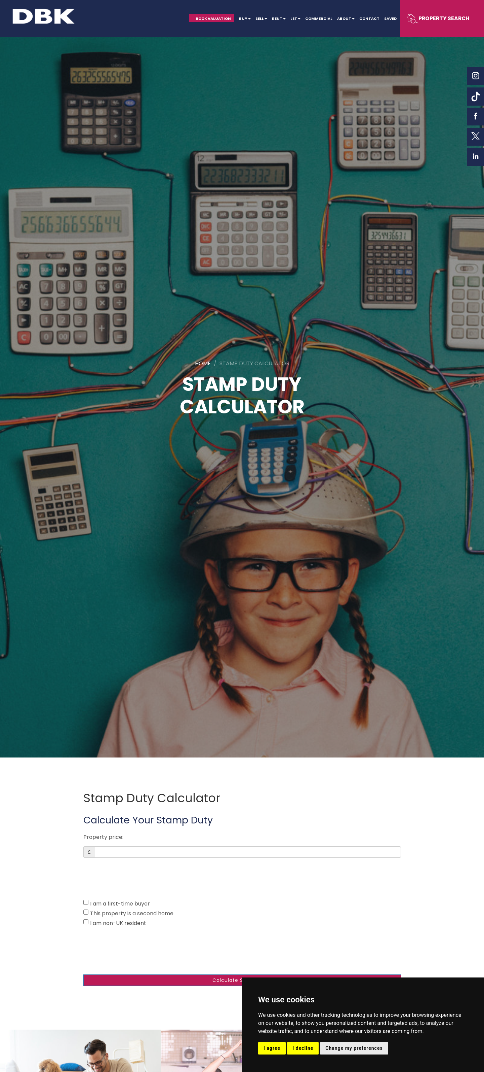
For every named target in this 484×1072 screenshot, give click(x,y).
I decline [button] (302, 1048)
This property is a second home (128, 913)
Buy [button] (243, 18)
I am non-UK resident (114, 923)
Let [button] (294, 18)
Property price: (103, 837)
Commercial (317, 18)
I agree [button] (272, 1048)
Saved (390, 18)
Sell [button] (259, 18)
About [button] (345, 18)
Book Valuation (211, 18)
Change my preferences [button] (353, 1048)
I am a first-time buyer (116, 904)
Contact (368, 18)
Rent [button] (277, 18)
